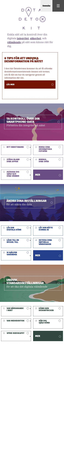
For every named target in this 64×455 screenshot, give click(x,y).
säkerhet (35, 38)
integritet (23, 38)
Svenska (46, 6)
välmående (14, 42)
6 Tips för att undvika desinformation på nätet (23, 59)
